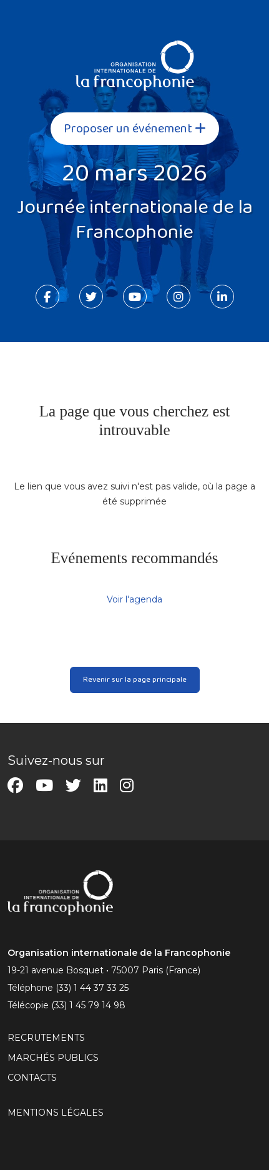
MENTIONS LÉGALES (55, 1112)
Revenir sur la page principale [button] (135, 679)
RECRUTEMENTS (46, 1037)
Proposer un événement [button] (135, 129)
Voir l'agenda (134, 599)
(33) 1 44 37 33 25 (92, 987)
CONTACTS (32, 1077)
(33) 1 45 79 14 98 (88, 1005)
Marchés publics (53, 1057)
